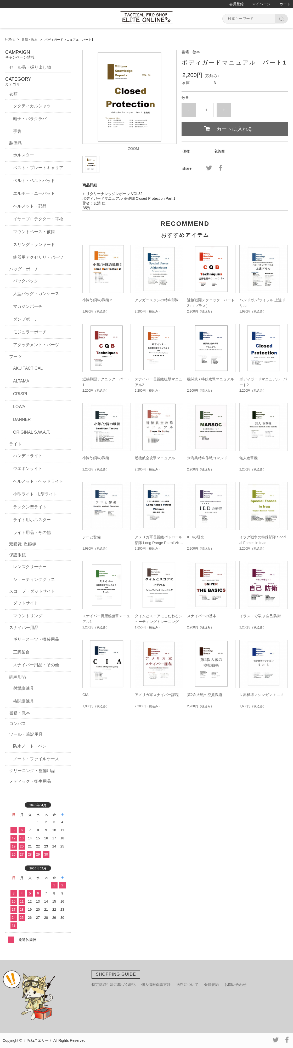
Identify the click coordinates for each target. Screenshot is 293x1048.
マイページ (261, 4)
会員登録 (236, 4)
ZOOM (133, 148)
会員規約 (211, 984)
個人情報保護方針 (156, 984)
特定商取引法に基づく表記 (114, 984)
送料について (187, 984)
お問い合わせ (235, 984)
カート (284, 4)
